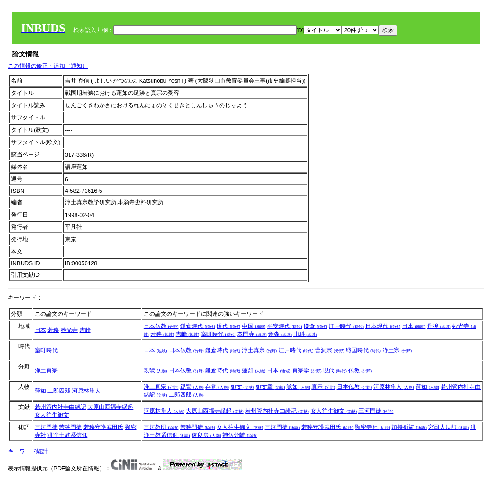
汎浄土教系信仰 (67, 435)
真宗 (323, 386)
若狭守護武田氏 (103, 427)
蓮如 (254, 370)
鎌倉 (315, 326)
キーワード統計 (28, 451)
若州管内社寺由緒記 (60, 407)
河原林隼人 (86, 390)
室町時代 (218, 334)
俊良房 (206, 435)
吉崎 (85, 330)
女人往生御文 (52, 414)
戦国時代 (363, 350)
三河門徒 (376, 411)
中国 (254, 326)
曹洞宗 (329, 350)
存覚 (217, 386)
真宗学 (307, 370)
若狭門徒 (70, 427)
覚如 (298, 386)
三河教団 (161, 427)
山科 (305, 334)
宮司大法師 (448, 427)
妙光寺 (69, 330)
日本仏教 (161, 326)
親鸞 (155, 370)
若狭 (53, 330)
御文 (242, 386)
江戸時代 (346, 326)
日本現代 (383, 326)
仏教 (360, 370)
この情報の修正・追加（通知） (48, 65)
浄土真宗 (259, 350)
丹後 (439, 326)
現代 (228, 326)
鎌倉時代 (197, 326)
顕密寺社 (372, 427)
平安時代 (284, 326)
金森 (280, 334)
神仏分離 (239, 435)
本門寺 (252, 334)
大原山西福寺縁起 (110, 407)
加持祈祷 (409, 427)
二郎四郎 (58, 390)
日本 (40, 330)
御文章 (270, 386)
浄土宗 (397, 350)
